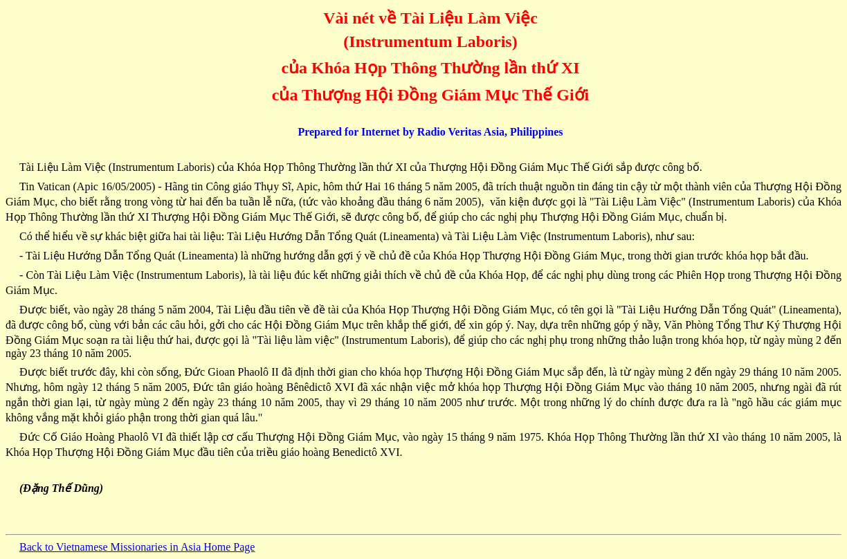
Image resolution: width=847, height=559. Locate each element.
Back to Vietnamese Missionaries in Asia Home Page (137, 547)
